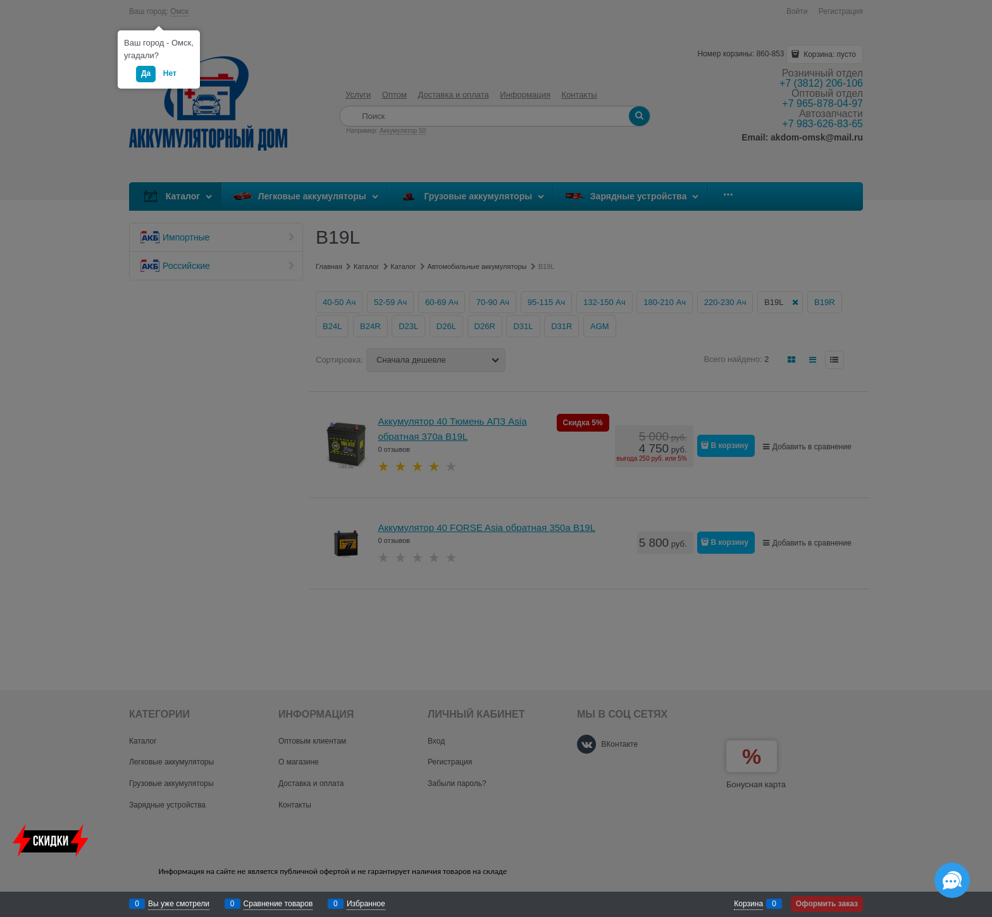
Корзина (748, 904)
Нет (170, 73)
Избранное (366, 904)
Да (146, 73)
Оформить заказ (827, 903)
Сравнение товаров (278, 904)
